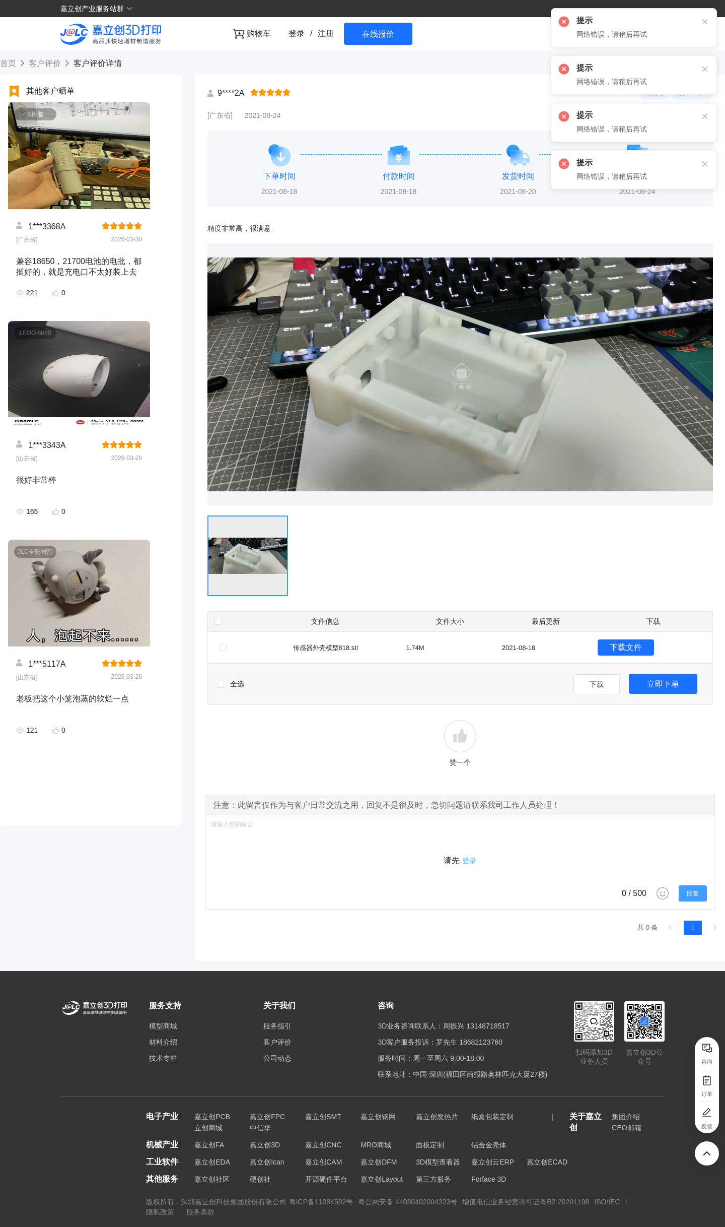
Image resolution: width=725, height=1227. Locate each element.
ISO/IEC (607, 1202)
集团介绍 (626, 1117)
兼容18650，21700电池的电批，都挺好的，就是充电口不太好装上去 (78, 266)
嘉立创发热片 (437, 1117)
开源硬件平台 (326, 1179)
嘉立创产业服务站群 (96, 9)
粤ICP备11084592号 (321, 1202)
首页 (9, 63)
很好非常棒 (36, 480)
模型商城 (163, 1025)
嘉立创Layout (381, 1179)
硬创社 (260, 1179)
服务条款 (200, 1212)
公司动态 (277, 1058)
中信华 (260, 1128)
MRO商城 (375, 1145)
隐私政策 (161, 1212)
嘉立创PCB (212, 1117)
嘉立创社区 (212, 1179)
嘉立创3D (265, 1145)
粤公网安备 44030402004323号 (407, 1202)
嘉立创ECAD (547, 1162)
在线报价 (378, 34)
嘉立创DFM (378, 1162)
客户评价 (44, 63)
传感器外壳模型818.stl (325, 648)
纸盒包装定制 (492, 1117)
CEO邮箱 (626, 1128)
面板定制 (430, 1145)
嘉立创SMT (323, 1117)
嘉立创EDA (212, 1162)
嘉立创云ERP (492, 1162)
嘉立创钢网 (378, 1117)
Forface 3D (488, 1179)
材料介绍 (163, 1042)
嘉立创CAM (323, 1162)
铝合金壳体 (488, 1145)
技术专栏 (163, 1058)
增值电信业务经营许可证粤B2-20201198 (525, 1202)
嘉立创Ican (267, 1162)
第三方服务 (433, 1179)
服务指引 (277, 1025)
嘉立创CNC (323, 1145)
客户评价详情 (96, 63)
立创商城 (208, 1128)
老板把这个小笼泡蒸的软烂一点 (72, 698)
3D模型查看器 (438, 1162)
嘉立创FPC (267, 1117)
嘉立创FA (209, 1145)
